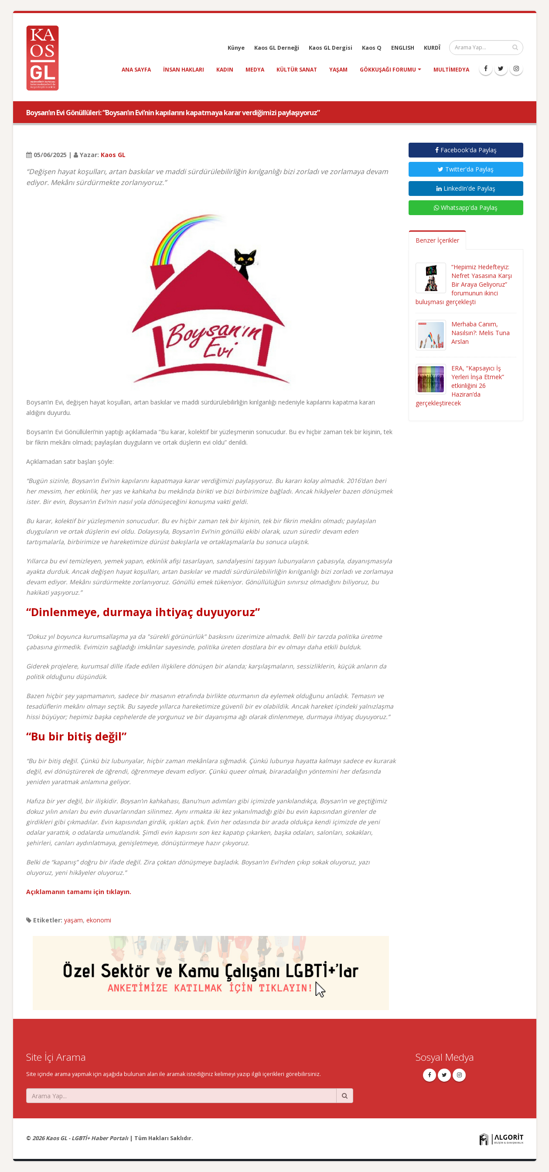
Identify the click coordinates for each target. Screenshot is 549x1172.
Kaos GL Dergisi (330, 47)
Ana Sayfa (136, 69)
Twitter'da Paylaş (466, 169)
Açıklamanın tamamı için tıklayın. (78, 892)
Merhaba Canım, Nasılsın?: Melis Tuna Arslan (480, 333)
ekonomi (98, 920)
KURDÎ (432, 47)
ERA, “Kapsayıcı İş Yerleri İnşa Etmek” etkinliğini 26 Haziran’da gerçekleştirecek (460, 385)
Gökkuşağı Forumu (388, 69)
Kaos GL (113, 155)
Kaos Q (372, 47)
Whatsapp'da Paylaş (466, 207)
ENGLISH (402, 47)
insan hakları (183, 69)
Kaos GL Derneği (276, 47)
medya (255, 69)
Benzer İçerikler (437, 240)
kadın (224, 69)
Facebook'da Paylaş (466, 150)
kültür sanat (296, 69)
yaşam (338, 69)
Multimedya (451, 69)
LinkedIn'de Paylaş (465, 188)
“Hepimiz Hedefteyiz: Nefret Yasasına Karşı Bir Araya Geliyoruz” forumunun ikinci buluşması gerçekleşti (464, 284)
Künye (236, 47)
